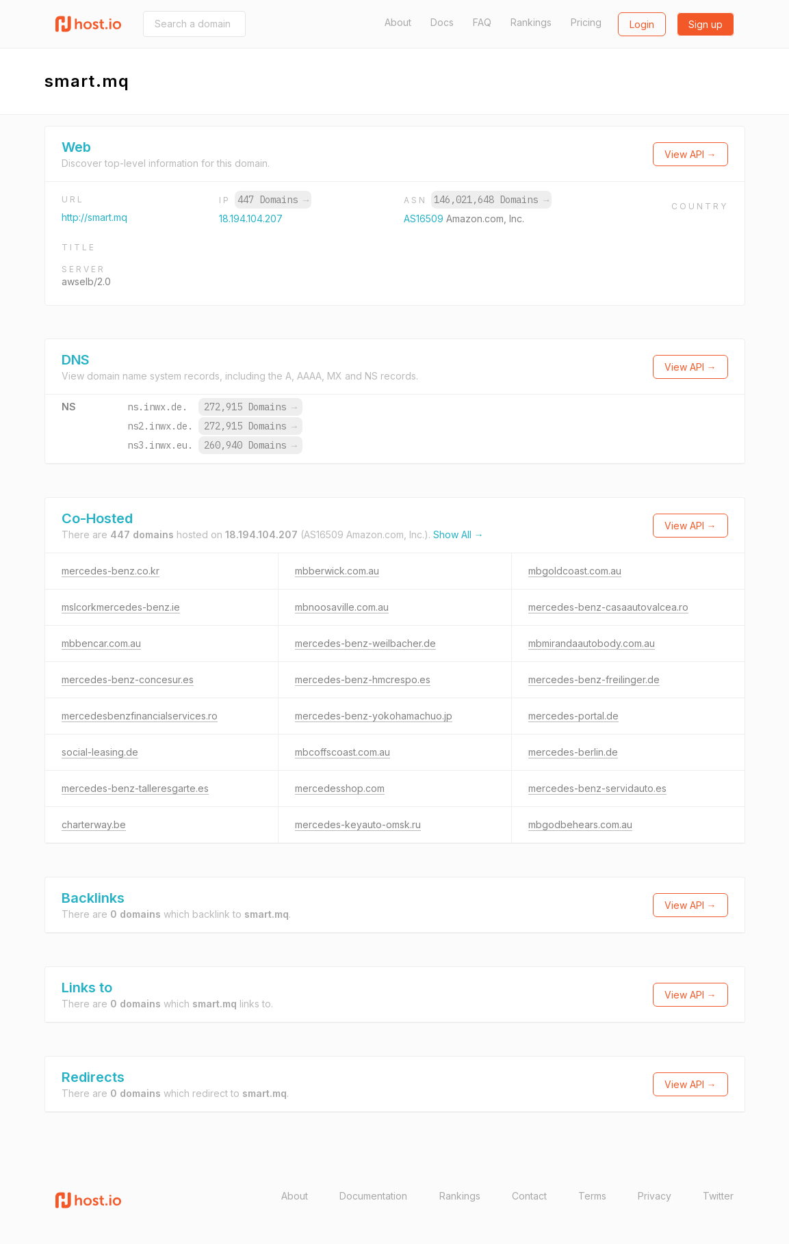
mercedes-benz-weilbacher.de (365, 643)
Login (642, 24)
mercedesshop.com (340, 788)
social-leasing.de (100, 752)
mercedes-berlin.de (573, 752)
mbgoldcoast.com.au (574, 571)
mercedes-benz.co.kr (110, 571)
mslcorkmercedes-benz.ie (121, 607)
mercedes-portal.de (573, 716)
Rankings (531, 22)
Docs (442, 22)
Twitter (718, 1196)
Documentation (373, 1196)
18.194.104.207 (251, 218)
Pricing (586, 22)
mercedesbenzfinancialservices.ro (140, 716)
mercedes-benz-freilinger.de (594, 679)
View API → (690, 154)
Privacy (654, 1196)
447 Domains (273, 200)
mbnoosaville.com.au (342, 607)
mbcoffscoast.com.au (342, 752)
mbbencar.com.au (101, 643)
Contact (529, 1196)
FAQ (482, 22)
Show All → (458, 534)
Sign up (705, 24)
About (398, 22)
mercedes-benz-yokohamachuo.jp (373, 716)
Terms (592, 1196)
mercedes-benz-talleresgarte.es (135, 788)
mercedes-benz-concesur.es (128, 679)
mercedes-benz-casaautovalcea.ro (608, 607)
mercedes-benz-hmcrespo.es (362, 679)
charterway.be (94, 824)
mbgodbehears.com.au (580, 824)
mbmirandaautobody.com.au (591, 643)
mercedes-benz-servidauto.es (597, 788)
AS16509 (425, 218)
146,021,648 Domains (491, 200)
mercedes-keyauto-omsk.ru (358, 824)
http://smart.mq (94, 217)
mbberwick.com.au (337, 571)
